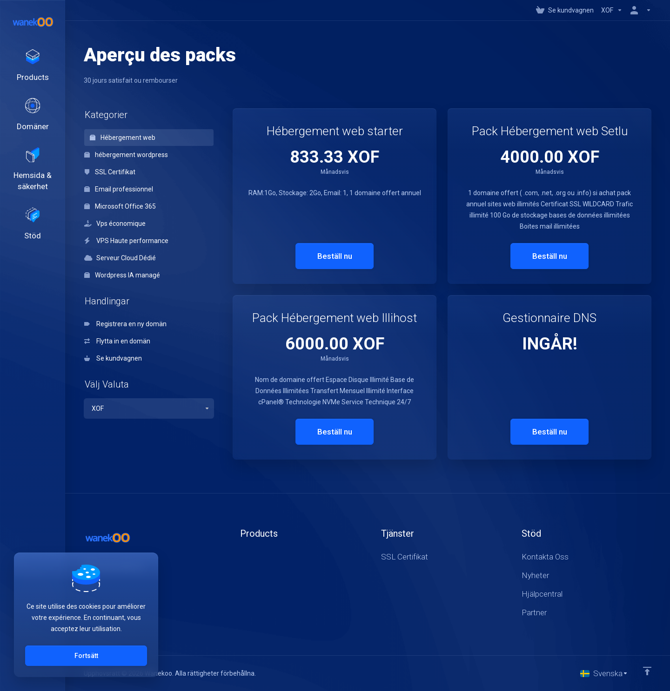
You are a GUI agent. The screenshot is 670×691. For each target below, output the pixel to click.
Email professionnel (118, 189)
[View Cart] (564, 10)
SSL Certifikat (109, 172)
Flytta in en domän (117, 341)
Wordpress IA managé (122, 275)
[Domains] (32, 120)
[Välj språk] (604, 673)
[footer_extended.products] (32, 68)
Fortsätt (86, 655)
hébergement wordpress (126, 154)
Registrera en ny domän (125, 324)
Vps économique (115, 223)
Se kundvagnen (113, 358)
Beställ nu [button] (334, 256)
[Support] (32, 237)
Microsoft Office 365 (120, 206)
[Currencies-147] (611, 10)
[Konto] (638, 10)
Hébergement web (122, 137)
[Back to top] (647, 671)
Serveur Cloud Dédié (120, 258)
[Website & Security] (32, 178)
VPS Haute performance (126, 240)
